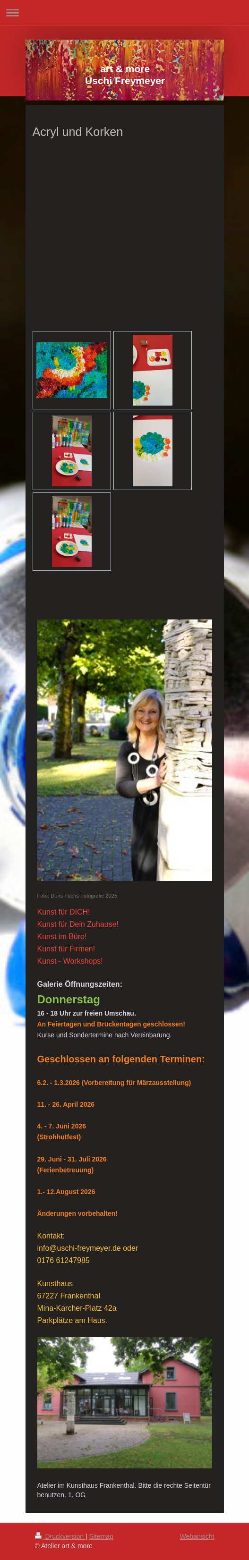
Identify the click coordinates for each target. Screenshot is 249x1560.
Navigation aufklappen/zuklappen (124, 12)
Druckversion (60, 1536)
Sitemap (101, 1536)
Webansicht (197, 1536)
